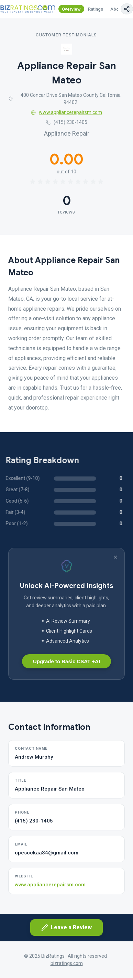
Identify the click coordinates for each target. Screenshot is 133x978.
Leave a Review (66, 927)
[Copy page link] (127, 8)
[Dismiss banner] (115, 557)
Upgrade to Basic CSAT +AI (66, 661)
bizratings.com (67, 963)
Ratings (95, 9)
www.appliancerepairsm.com (66, 112)
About (116, 9)
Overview (71, 9)
